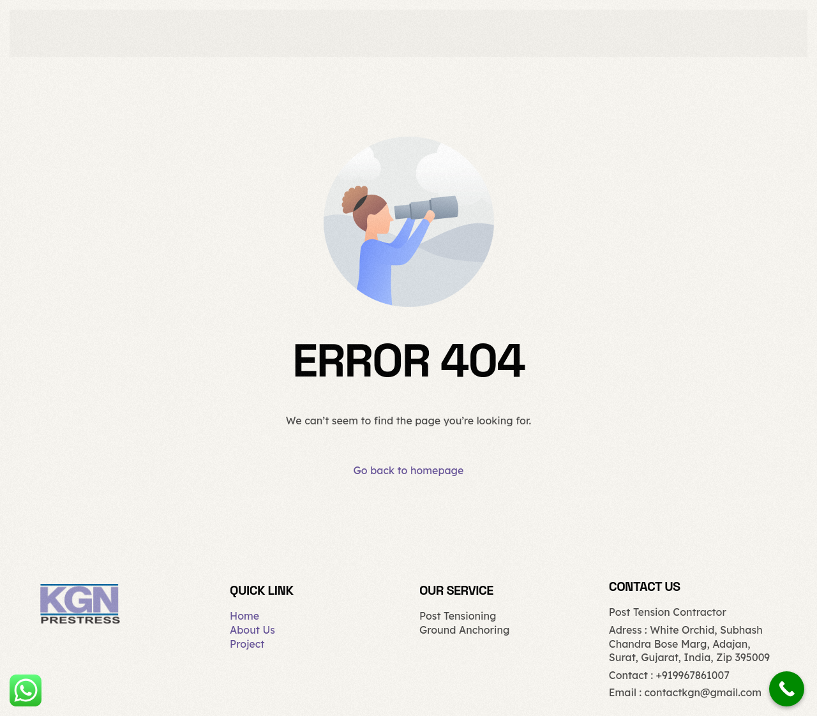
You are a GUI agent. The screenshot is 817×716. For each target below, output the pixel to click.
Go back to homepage (409, 470)
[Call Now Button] (786, 688)
